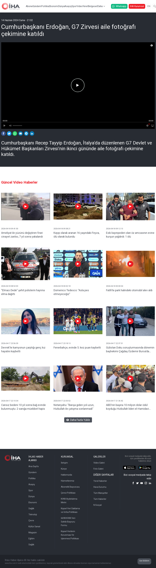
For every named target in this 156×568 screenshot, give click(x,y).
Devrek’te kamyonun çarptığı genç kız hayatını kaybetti (23, 349)
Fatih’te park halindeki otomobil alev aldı (129, 290)
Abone (29, 6)
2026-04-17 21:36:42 (114, 401)
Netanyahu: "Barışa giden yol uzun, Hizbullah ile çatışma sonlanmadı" (74, 406)
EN (148, 6)
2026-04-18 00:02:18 (62, 286)
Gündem (37, 6)
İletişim (64, 463)
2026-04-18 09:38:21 (62, 229)
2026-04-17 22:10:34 (9, 401)
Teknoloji (32, 514)
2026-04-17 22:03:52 (62, 401)
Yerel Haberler (100, 481)
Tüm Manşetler (100, 493)
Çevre (31, 520)
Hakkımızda (66, 475)
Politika (45, 6)
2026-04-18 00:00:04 (114, 286)
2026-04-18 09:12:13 (114, 229)
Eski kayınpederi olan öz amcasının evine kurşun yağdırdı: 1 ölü (130, 234)
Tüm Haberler (99, 499)
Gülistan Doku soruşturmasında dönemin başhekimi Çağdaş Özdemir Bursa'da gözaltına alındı (130, 349)
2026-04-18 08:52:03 (9, 286)
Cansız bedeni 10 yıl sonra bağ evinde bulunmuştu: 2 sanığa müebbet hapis (23, 406)
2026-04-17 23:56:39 (9, 343)
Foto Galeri (98, 469)
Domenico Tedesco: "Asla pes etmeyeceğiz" (71, 292)
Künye (64, 469)
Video (79, 6)
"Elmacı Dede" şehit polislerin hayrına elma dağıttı (23, 292)
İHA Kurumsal (137, 6)
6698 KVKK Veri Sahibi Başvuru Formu (68, 522)
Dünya (61, 6)
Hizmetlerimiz (67, 481)
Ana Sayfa (33, 466)
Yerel (85, 6)
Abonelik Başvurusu (70, 487)
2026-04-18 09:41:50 (9, 229)
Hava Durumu (99, 487)
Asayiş (68, 6)
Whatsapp (119, 6)
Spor (74, 6)
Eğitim (31, 538)
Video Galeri (99, 463)
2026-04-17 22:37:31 (114, 343)
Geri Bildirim (144, 561)
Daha (100, 6)
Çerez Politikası (68, 493)
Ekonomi (53, 6)
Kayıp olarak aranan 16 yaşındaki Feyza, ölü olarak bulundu (76, 234)
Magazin (32, 532)
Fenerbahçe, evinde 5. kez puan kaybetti (77, 347)
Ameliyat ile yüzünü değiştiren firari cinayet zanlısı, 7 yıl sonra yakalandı (22, 234)
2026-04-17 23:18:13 (62, 343)
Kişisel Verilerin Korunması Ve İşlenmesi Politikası (70, 535)
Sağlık (31, 508)
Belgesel (92, 6)
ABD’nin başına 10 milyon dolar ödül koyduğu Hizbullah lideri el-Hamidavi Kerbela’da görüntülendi (127, 407)
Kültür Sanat (34, 526)
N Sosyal (97, 505)
